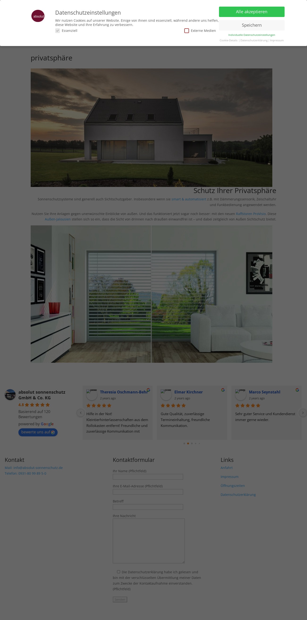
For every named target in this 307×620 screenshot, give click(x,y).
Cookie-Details (228, 40)
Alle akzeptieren (251, 11)
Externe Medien (200, 30)
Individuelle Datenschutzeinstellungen (251, 35)
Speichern (252, 25)
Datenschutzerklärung (254, 40)
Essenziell (66, 30)
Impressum (277, 40)
